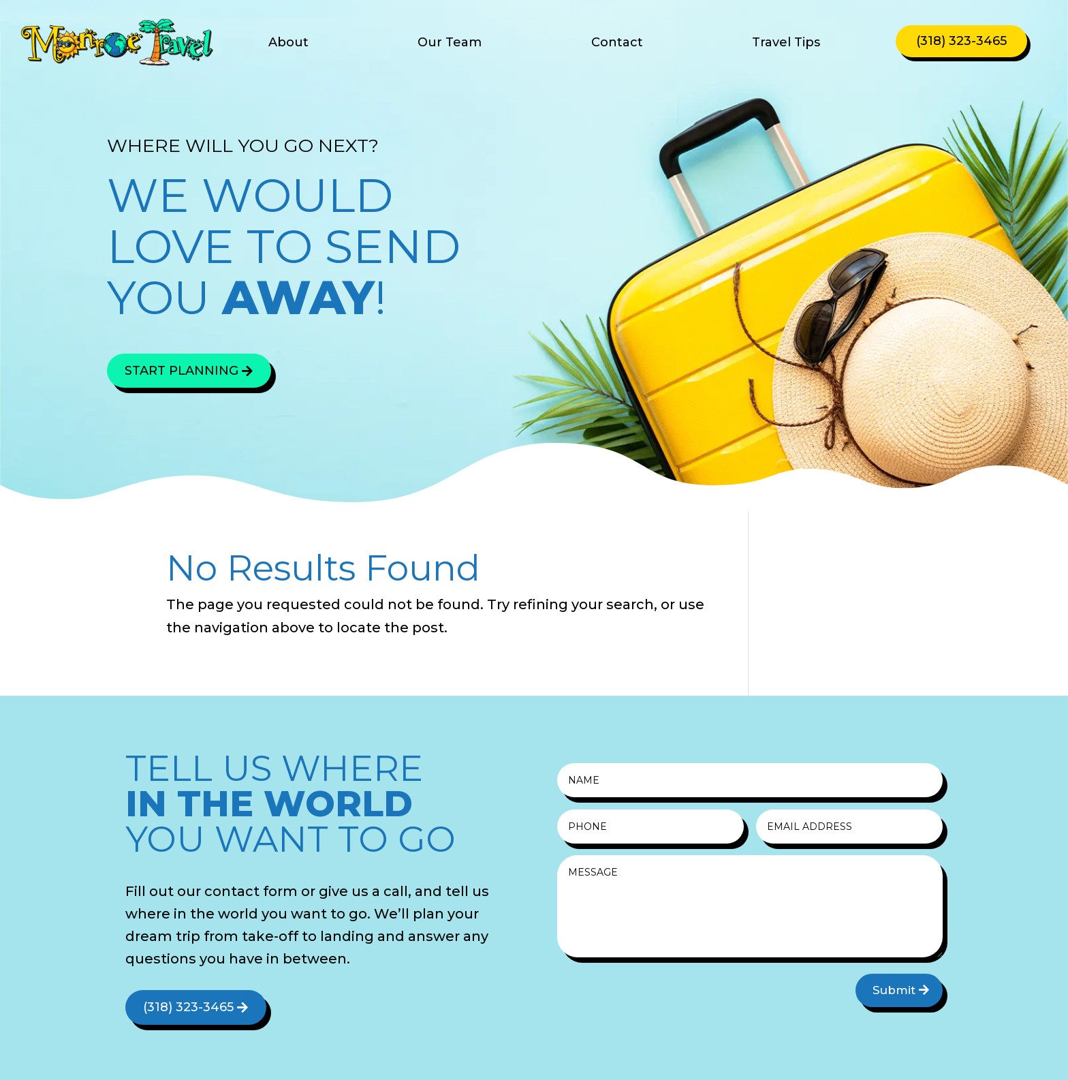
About (288, 43)
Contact (617, 43)
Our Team (450, 43)
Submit (894, 990)
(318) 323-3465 (961, 40)
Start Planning (181, 370)
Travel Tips (786, 43)
